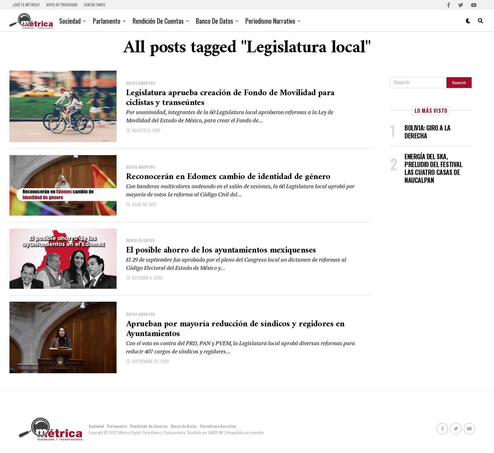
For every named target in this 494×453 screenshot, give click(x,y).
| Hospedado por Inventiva (244, 432)
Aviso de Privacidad (62, 4)
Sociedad (70, 21)
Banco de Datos (214, 21)
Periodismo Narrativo (270, 21)
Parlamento (106, 21)
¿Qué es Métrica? (26, 4)
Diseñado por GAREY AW (205, 432)
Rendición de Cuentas (158, 21)
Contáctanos (94, 4)
